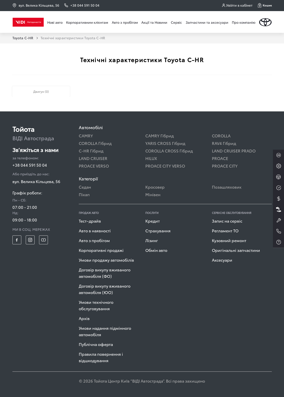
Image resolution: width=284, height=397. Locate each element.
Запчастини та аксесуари (207, 22)
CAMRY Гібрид (159, 135)
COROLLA (221, 135)
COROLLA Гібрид (95, 143)
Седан (85, 187)
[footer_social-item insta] (30, 239)
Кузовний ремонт (229, 240)
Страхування (158, 230)
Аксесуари (222, 260)
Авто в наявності (95, 230)
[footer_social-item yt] (43, 239)
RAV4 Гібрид (224, 143)
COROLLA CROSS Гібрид (169, 150)
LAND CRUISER (93, 158)
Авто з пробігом (125, 22)
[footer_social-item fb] (16, 239)
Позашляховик (226, 187)
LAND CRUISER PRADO (234, 150)
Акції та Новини (154, 22)
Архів (84, 318)
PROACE (220, 158)
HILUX (151, 158)
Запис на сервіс (227, 220)
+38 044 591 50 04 (29, 165)
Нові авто (55, 22)
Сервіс (176, 22)
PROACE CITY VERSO (165, 165)
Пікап (84, 194)
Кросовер (155, 187)
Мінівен (152, 194)
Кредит (152, 220)
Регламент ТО (225, 230)
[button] (265, 5)
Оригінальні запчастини (236, 250)
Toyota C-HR (23, 37)
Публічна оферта (96, 344)
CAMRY (86, 135)
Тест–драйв (90, 220)
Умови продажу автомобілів (106, 260)
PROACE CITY (225, 165)
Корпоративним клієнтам (87, 22)
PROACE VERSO (94, 165)
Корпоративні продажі (101, 250)
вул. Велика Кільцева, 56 (35, 5)
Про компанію (243, 22)
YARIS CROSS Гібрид (165, 143)
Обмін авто (156, 250)
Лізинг (151, 240)
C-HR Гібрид (91, 150)
